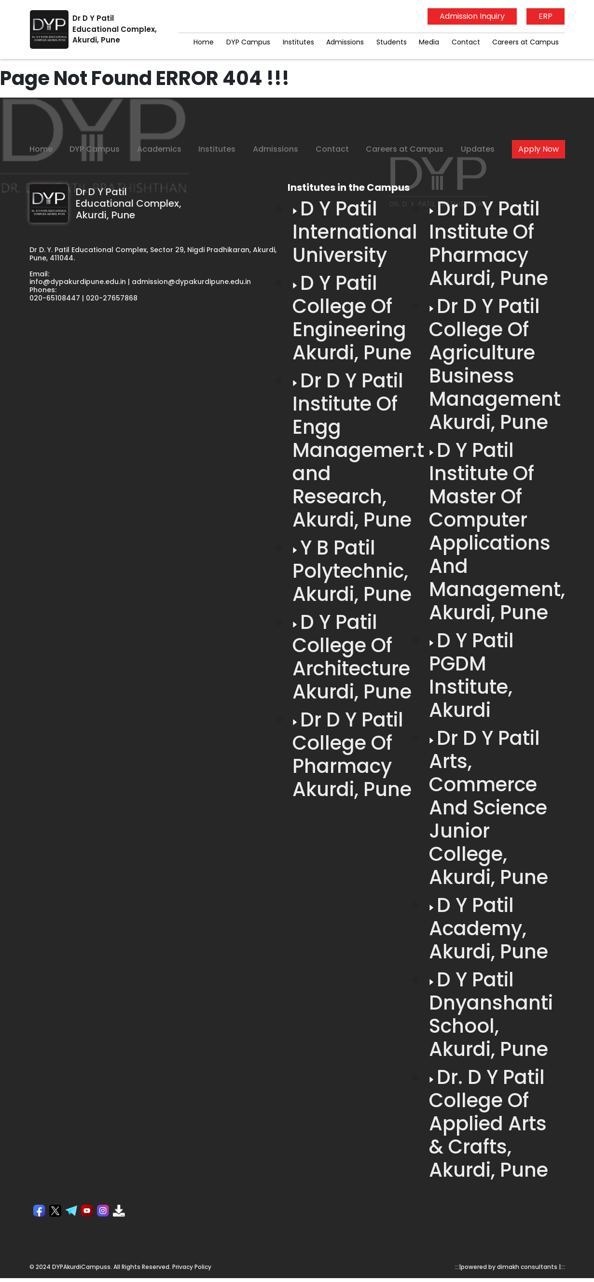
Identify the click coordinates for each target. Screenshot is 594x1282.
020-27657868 (112, 298)
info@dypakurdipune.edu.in (77, 281)
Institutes (298, 42)
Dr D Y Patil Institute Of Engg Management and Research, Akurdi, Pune (358, 450)
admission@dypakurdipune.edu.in (191, 281)
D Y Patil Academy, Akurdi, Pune (488, 928)
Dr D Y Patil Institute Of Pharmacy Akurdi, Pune (488, 243)
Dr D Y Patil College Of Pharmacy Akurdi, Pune (352, 754)
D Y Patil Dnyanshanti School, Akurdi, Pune (491, 1014)
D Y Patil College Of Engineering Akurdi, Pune (352, 318)
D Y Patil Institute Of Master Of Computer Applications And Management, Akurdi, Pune (497, 531)
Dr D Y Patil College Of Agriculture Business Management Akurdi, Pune (495, 364)
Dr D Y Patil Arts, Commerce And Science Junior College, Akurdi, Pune (488, 808)
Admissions (345, 42)
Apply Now (538, 149)
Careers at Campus (525, 42)
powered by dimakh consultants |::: (513, 1267)
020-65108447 (54, 298)
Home (203, 42)
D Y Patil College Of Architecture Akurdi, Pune (352, 657)
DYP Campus (248, 42)
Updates (478, 149)
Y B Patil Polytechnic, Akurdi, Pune (352, 571)
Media (429, 42)
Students (391, 42)
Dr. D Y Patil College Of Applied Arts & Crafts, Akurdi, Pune (488, 1123)
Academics (159, 149)
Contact (466, 42)
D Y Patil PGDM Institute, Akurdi (471, 675)
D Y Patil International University (354, 232)
